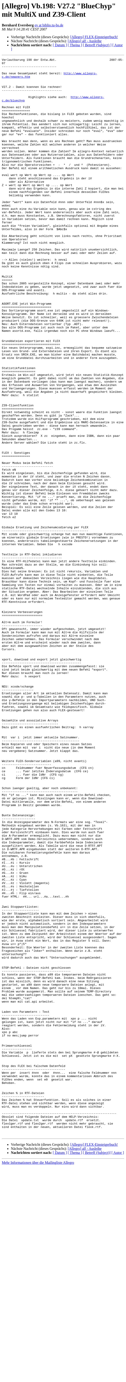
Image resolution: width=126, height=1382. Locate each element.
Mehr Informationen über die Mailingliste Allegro (38, 1378)
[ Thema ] (75, 45)
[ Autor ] (118, 1368)
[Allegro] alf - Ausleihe (85, 41)
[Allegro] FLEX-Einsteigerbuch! (94, 37)
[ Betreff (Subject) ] (97, 45)
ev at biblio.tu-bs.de (49, 25)
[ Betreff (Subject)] (96, 1368)
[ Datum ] (60, 45)
